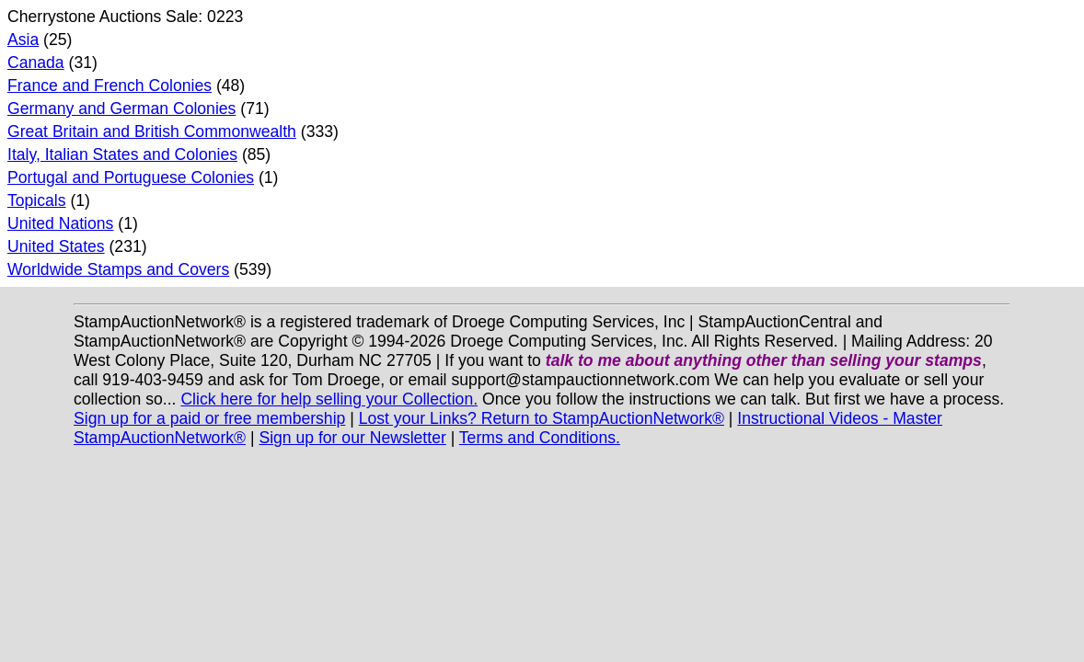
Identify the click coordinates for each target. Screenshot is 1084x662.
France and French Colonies (109, 85)
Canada (35, 62)
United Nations (60, 223)
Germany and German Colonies (121, 108)
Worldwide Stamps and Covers (118, 269)
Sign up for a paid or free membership (209, 418)
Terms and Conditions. (539, 437)
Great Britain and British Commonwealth (151, 131)
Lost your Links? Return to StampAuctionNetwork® (541, 418)
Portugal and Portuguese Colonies (130, 177)
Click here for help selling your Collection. (329, 399)
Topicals (36, 200)
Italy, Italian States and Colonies (122, 154)
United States (56, 246)
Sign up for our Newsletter (352, 437)
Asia (23, 39)
